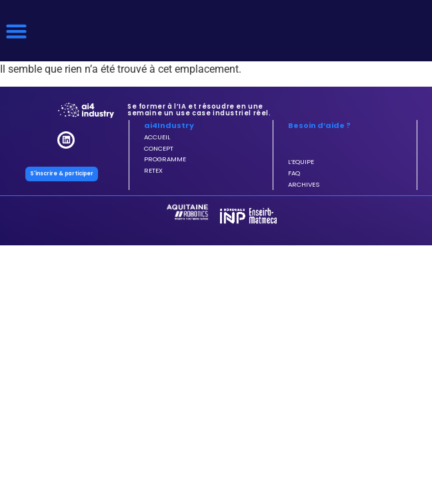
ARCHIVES (303, 184)
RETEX (153, 170)
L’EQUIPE (301, 161)
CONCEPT (158, 148)
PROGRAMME (165, 159)
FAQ (294, 173)
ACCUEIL (157, 137)
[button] (16, 30)
